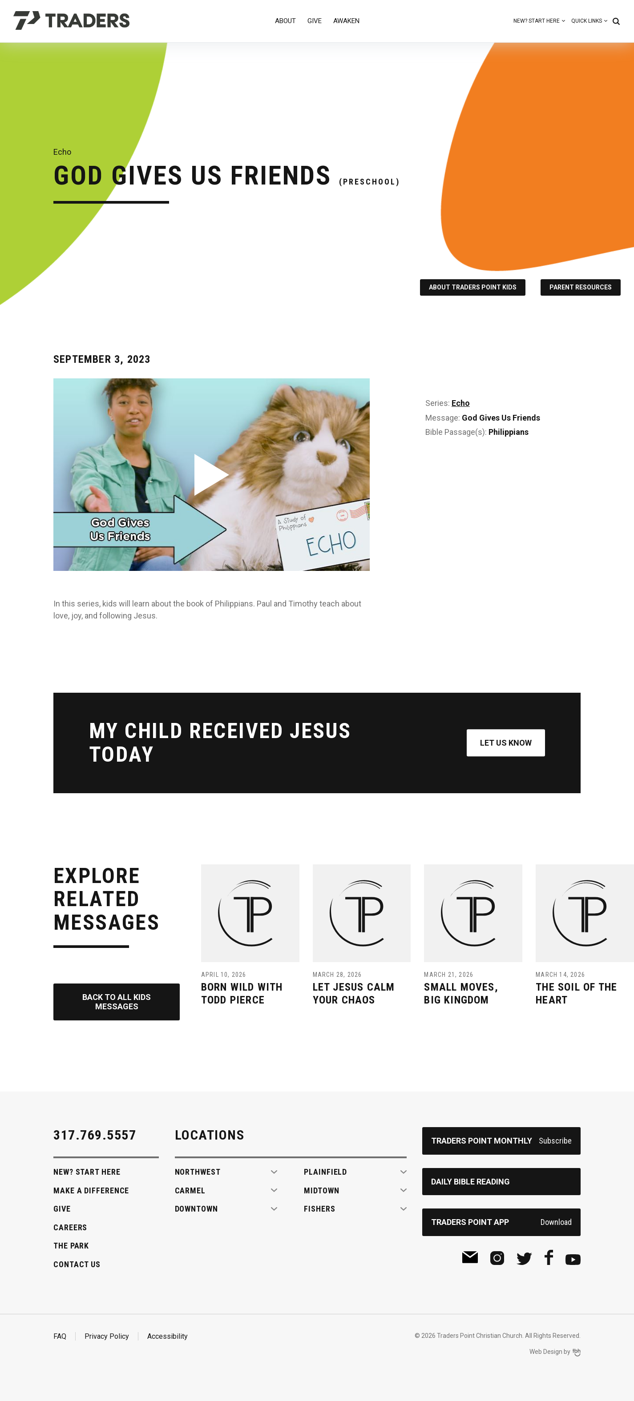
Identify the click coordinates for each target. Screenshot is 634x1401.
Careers (70, 1227)
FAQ (59, 1336)
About (285, 21)
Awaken (346, 21)
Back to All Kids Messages (116, 1002)
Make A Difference (91, 1190)
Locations (210, 1135)
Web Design (545, 1351)
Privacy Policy (107, 1336)
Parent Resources (580, 287)
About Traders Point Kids (473, 287)
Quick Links (586, 21)
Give (314, 21)
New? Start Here (536, 21)
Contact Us (77, 1264)
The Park (71, 1245)
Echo (461, 403)
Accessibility (167, 1336)
